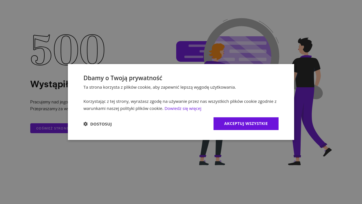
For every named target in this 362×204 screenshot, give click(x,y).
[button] (97, 124)
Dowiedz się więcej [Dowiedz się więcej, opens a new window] (183, 108)
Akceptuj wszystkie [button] (246, 123)
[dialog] (181, 102)
